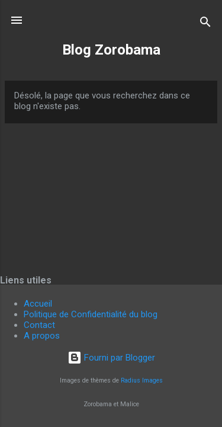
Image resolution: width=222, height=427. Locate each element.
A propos (42, 335)
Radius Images (142, 380)
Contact (39, 325)
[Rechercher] (205, 24)
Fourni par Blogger (111, 357)
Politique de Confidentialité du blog (90, 314)
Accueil (38, 303)
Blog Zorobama (111, 50)
